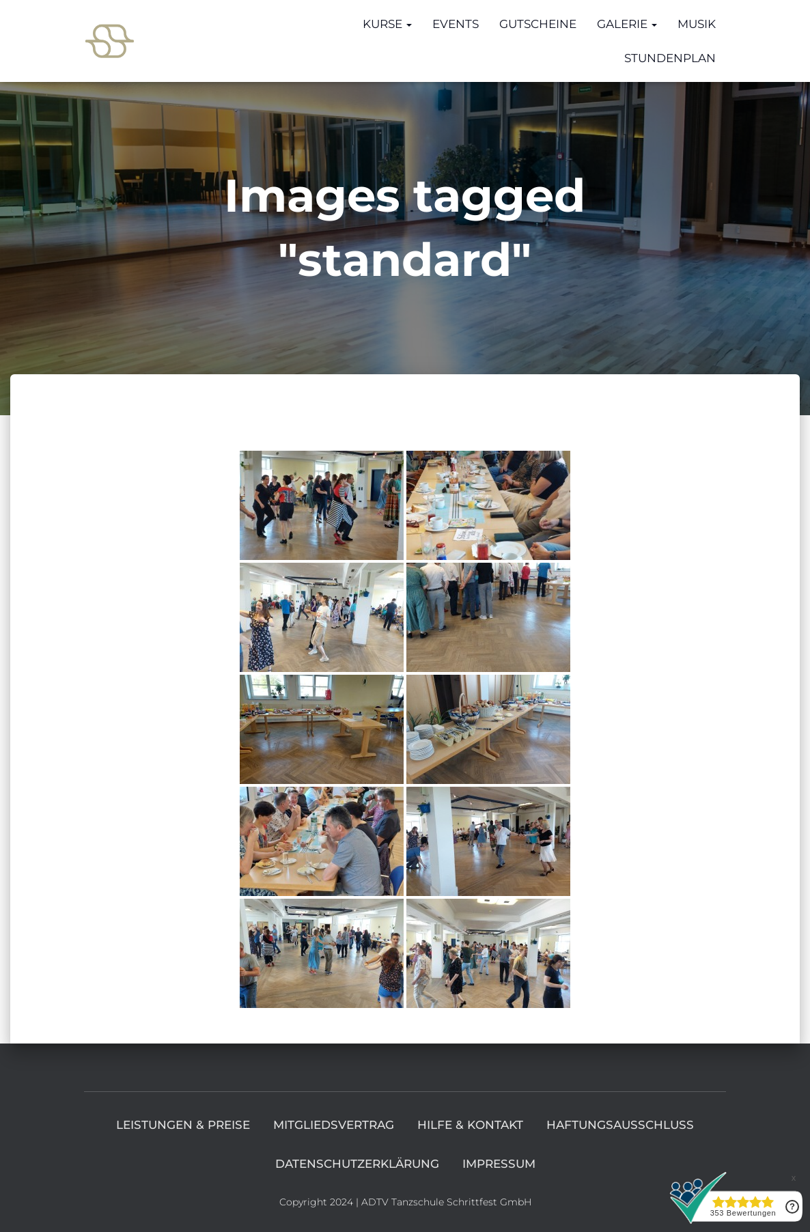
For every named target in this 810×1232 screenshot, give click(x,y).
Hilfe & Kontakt (470, 1125)
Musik (697, 24)
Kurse (387, 24)
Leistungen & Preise (183, 1125)
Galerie (627, 24)
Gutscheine (537, 24)
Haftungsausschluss (620, 1125)
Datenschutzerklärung (357, 1164)
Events (455, 24)
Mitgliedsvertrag (333, 1125)
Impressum (498, 1164)
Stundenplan (670, 58)
